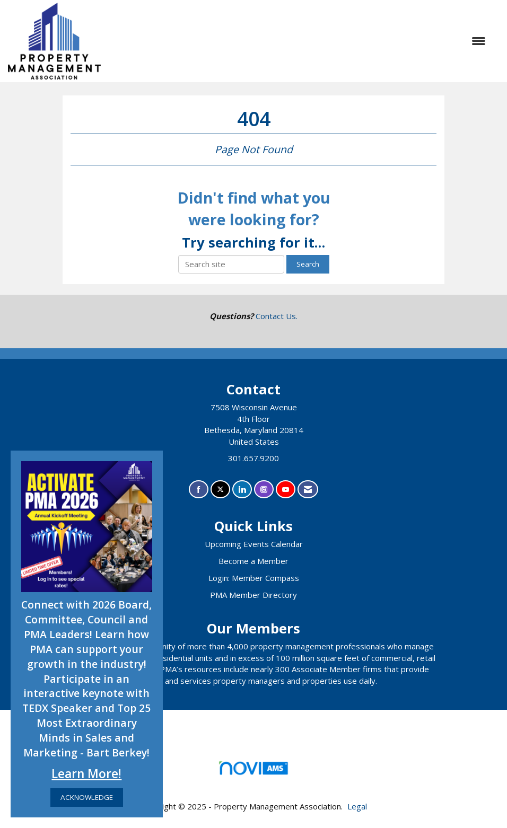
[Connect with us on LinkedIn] (242, 489)
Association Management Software (253, 771)
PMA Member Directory (253, 594)
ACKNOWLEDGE (86, 797)
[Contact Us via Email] (308, 489)
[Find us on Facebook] (198, 489)
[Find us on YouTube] (285, 489)
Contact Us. (277, 316)
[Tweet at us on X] (220, 489)
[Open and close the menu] (298, 41)
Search (307, 264)
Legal (357, 806)
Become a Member (253, 561)
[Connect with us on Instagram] (264, 489)
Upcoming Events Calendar (254, 544)
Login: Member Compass (253, 577)
